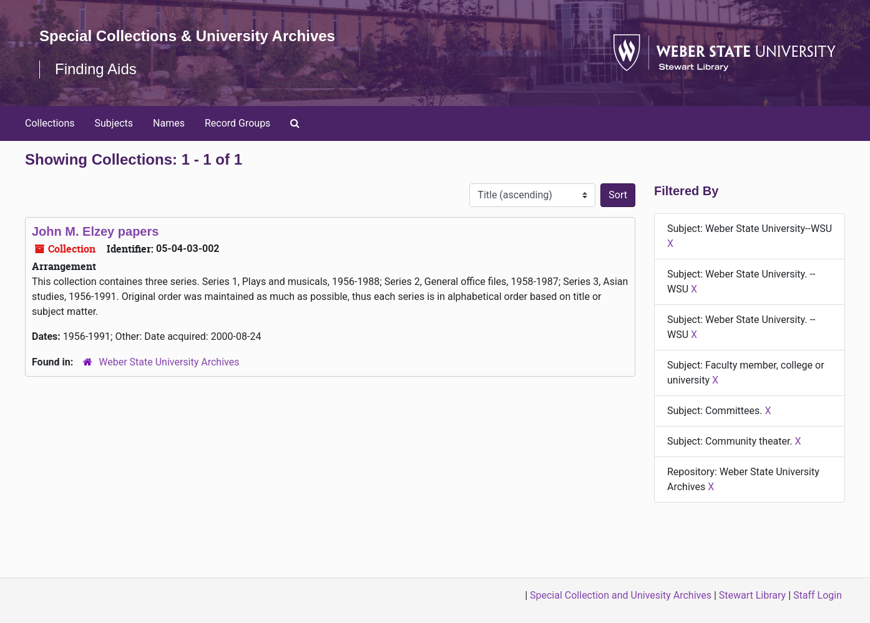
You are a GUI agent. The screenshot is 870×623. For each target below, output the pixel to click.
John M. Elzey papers (95, 231)
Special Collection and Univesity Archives (620, 595)
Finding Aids (96, 68)
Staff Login (817, 595)
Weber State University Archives (169, 362)
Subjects (114, 123)
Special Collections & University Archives (187, 35)
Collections (50, 123)
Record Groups (237, 123)
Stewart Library (752, 595)
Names (169, 123)
